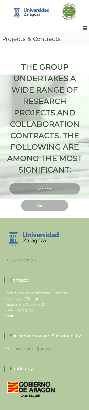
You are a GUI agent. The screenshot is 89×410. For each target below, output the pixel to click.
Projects (45, 189)
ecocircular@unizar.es (35, 348)
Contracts (44, 206)
